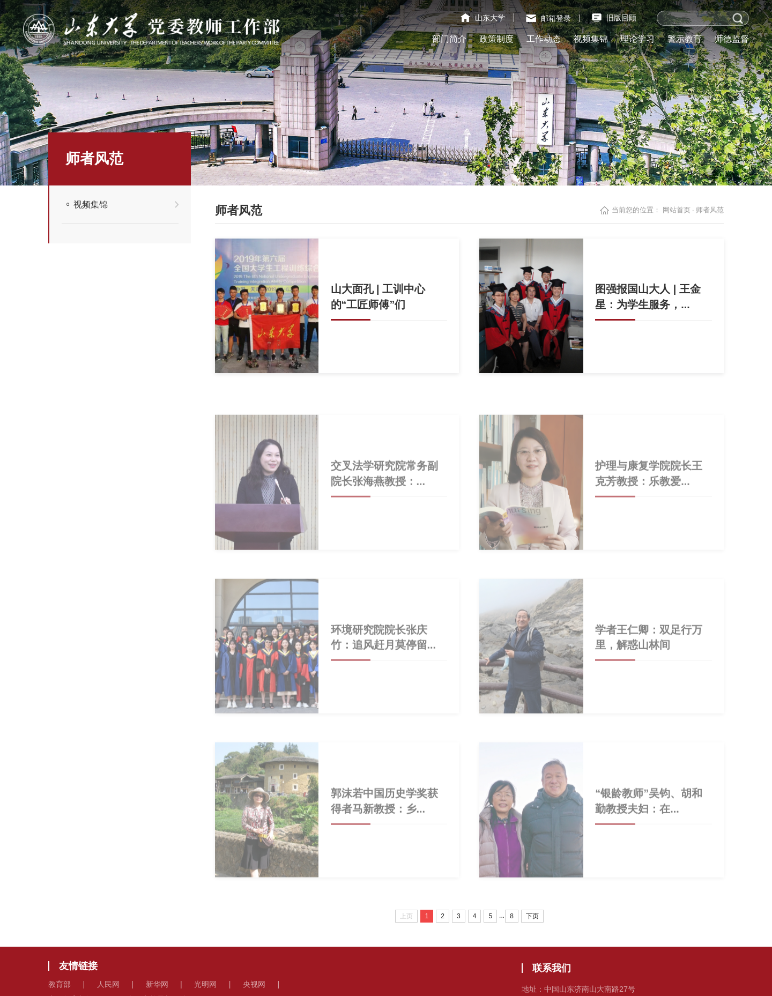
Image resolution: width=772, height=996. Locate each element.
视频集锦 (90, 204)
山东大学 (483, 17)
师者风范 (710, 210)
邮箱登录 (548, 18)
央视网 (254, 984)
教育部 (59, 984)
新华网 (157, 984)
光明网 (205, 984)
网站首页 (677, 210)
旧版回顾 (614, 17)
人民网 (108, 984)
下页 (532, 916)
